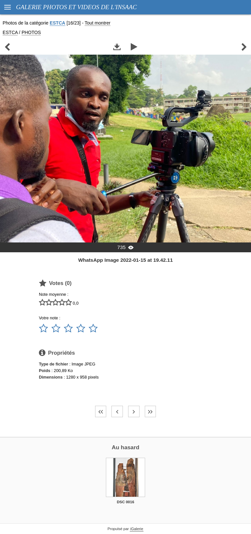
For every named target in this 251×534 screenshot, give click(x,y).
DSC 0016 (125, 502)
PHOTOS (31, 32)
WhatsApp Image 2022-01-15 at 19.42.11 (125, 260)
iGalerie (136, 529)
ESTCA (57, 23)
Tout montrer (97, 23)
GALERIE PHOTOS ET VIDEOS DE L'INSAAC (76, 7)
